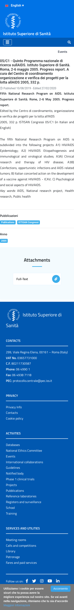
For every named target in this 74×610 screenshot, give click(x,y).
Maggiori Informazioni (17, 605)
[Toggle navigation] (7, 42)
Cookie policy (14, 418)
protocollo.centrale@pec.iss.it (32, 380)
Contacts (12, 412)
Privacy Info (14, 407)
